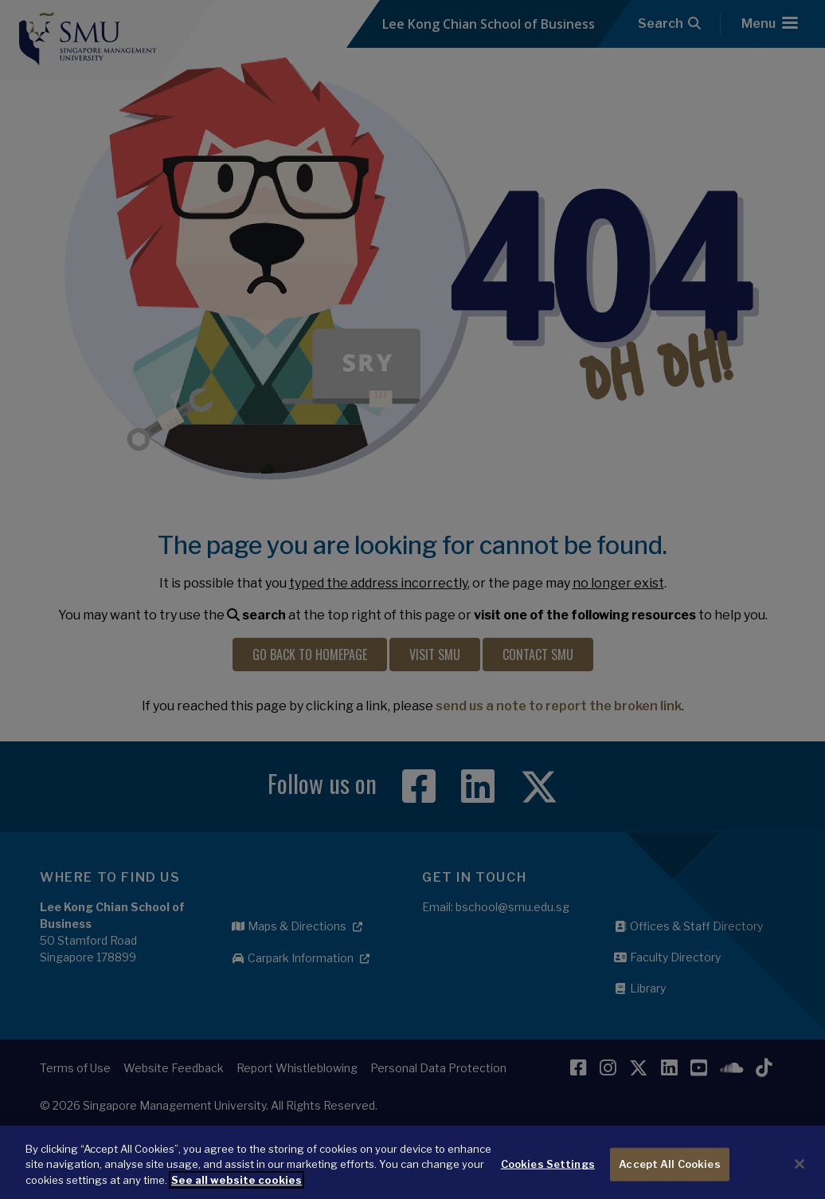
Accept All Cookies (669, 1181)
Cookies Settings (548, 1181)
